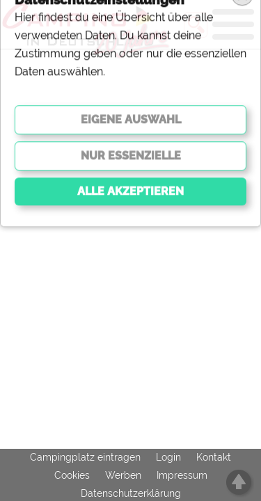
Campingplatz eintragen (85, 457)
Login (168, 457)
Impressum (182, 475)
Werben (123, 475)
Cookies (72, 475)
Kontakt (213, 457)
